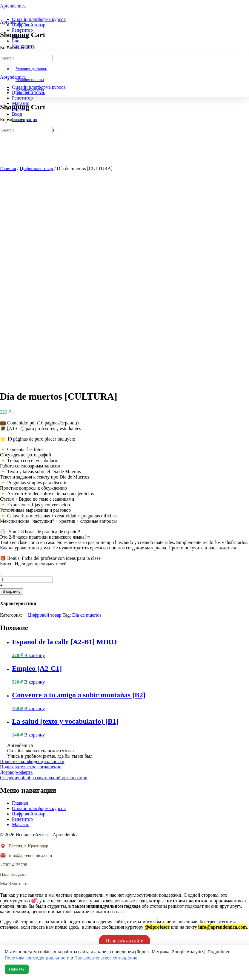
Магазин (20, 616)
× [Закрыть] (3, 860)
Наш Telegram (13, 666)
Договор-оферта (16, 564)
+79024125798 (13, 656)
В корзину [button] (34, 447)
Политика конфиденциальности (32, 553)
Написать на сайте (124, 732)
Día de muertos (87, 406)
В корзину (11, 383)
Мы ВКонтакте (14, 675)
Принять (16, 969)
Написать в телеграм (124, 768)
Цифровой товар (36, 168)
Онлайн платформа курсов (39, 600)
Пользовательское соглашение (30, 558)
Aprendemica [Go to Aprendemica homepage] (13, 5)
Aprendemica (13, 22)
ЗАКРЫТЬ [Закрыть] (11, 783)
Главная (8, 168)
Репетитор (22, 611)
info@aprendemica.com (30, 647)
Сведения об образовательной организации (43, 569)
